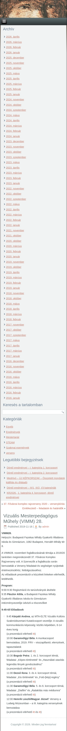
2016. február (13, 392)
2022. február (13, 220)
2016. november (15, 366)
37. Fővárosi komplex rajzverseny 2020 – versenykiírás (34, 503)
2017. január (13, 356)
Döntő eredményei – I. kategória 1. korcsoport (32, 467)
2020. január (13, 256)
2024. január (13, 136)
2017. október (13, 329)
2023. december (15, 141)
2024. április (13, 120)
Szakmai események (17, 447)
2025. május (13, 73)
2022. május (13, 204)
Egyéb (9, 426)
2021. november (15, 230)
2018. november (15, 293)
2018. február (13, 319)
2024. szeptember (16, 110)
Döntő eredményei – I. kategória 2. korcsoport (32, 472)
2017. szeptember (16, 335)
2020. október (13, 241)
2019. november (15, 261)
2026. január (13, 52)
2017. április (13, 345)
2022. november (15, 188)
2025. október (13, 68)
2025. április (13, 78)
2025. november (15, 63)
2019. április (13, 272)
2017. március (14, 350)
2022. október (13, 193)
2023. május (13, 162)
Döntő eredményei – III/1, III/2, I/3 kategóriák (31, 487)
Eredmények (13, 432)
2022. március (14, 214)
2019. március (14, 277)
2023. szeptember (16, 157)
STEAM (10, 442)
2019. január (13, 288)
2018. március (14, 314)
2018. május (13, 303)
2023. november (15, 146)
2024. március (14, 125)
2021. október (13, 235)
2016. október (13, 371)
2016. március (14, 387)
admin (45, 526)
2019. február (13, 282)
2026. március (14, 42)
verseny (10, 453)
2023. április (13, 167)
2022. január (13, 225)
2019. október (13, 267)
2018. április (13, 308)
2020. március (14, 246)
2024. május (13, 115)
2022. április (13, 209)
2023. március (14, 172)
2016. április (13, 382)
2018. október (13, 298)
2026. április (13, 36)
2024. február (13, 131)
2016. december (15, 361)
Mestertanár (12, 437)
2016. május (13, 377)
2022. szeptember (16, 199)
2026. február (13, 47)
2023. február (13, 178)
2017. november (15, 324)
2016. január (13, 398)
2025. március (14, 84)
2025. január (13, 94)
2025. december (15, 57)
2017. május (13, 340)
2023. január (13, 183)
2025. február (13, 89)
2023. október (13, 151)
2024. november (15, 99)
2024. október (13, 104)
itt (34, 633)
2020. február (13, 251)
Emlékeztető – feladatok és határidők (42, 508)
